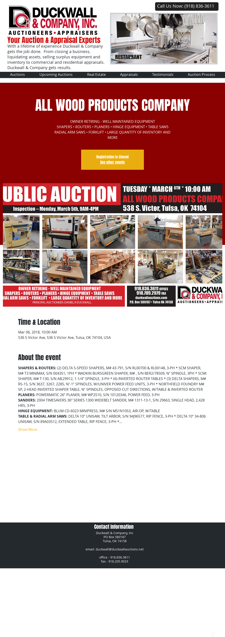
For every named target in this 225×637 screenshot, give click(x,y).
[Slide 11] (178, 57)
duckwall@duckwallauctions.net (120, 549)
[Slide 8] (159, 57)
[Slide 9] (163, 57)
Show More (27, 429)
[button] (56, 74)
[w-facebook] (197, 634)
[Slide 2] (135, 57)
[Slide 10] (168, 57)
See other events (112, 162)
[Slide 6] (140, 57)
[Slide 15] (196, 57)
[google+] (213, 634)
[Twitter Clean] (205, 634)
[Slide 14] (192, 57)
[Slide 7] (173, 57)
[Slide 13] (187, 57)
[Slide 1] (131, 57)
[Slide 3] (145, 57)
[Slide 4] (149, 57)
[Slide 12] (182, 57)
